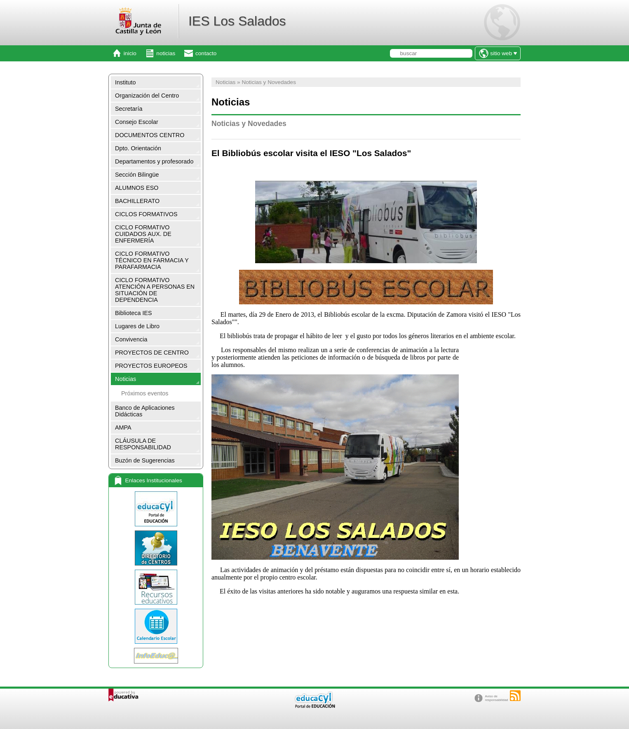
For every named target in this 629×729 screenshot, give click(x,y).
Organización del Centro (147, 95)
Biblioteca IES (133, 313)
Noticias (125, 379)
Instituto (125, 82)
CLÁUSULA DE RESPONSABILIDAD (143, 444)
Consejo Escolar (136, 122)
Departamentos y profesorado (154, 161)
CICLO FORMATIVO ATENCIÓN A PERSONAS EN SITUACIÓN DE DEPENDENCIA (155, 290)
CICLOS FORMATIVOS (146, 214)
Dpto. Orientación (138, 148)
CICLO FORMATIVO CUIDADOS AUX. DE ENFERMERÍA (143, 234)
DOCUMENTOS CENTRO (149, 135)
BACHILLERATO (137, 201)
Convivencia (131, 339)
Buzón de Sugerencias (145, 460)
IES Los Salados (237, 21)
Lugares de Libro (137, 326)
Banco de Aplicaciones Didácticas (145, 411)
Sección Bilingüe (137, 174)
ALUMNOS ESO (137, 188)
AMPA (123, 427)
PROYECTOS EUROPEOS (151, 365)
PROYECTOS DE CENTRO (152, 352)
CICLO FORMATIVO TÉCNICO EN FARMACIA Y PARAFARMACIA (152, 260)
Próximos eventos (144, 393)
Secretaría (128, 108)
